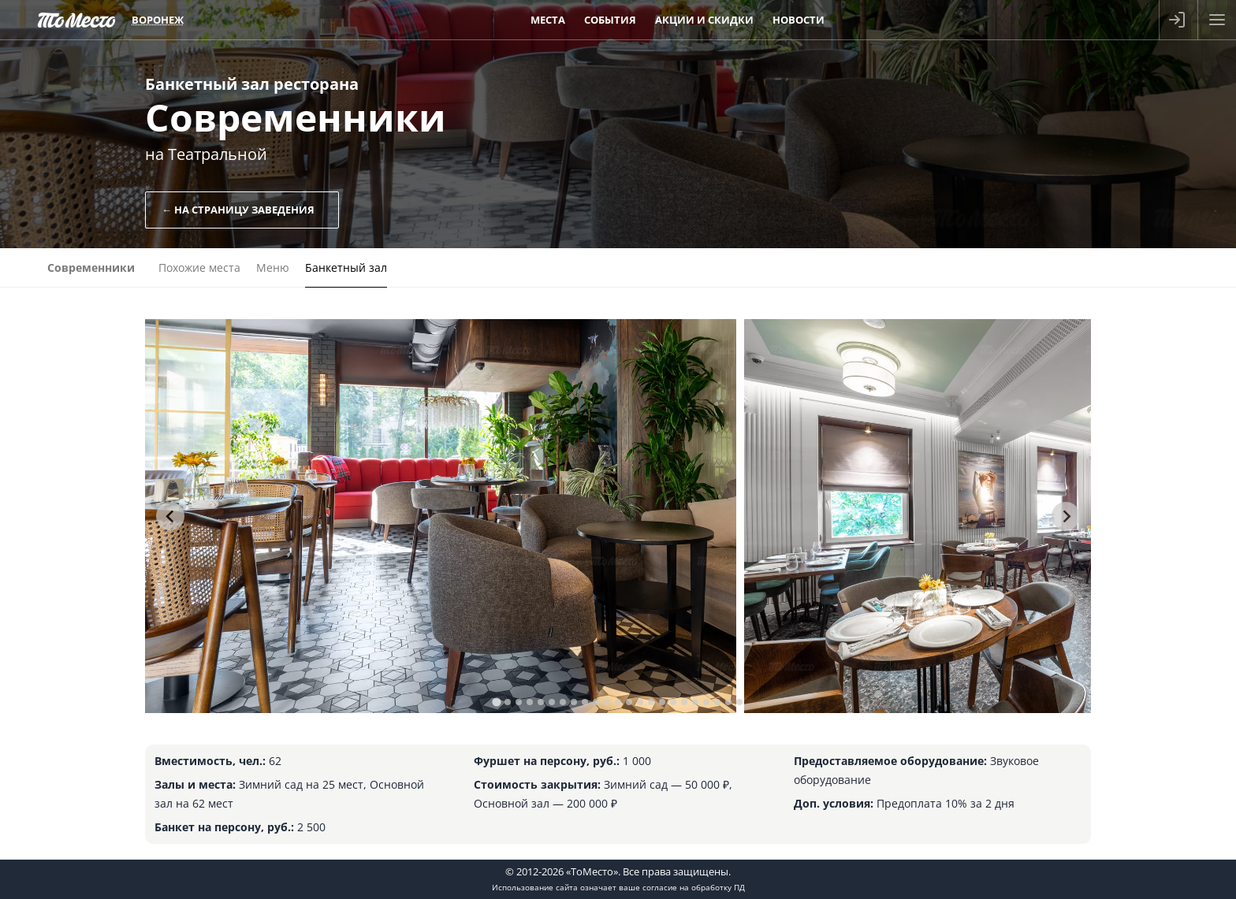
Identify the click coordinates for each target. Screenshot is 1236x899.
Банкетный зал (346, 267)
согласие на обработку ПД (693, 887)
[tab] (496, 701)
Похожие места (199, 267)
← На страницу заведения (238, 209)
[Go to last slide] (170, 516)
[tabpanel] (440, 516)
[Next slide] (1066, 516)
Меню (272, 267)
